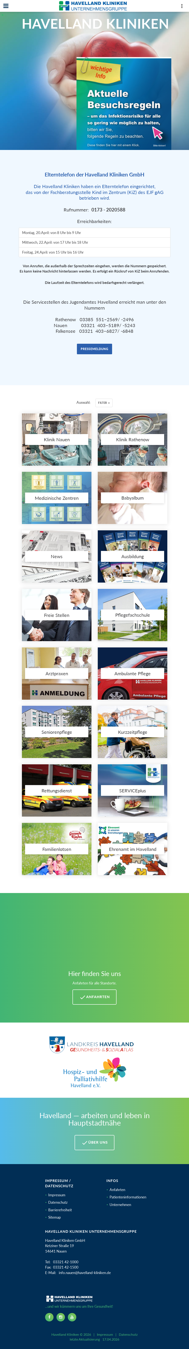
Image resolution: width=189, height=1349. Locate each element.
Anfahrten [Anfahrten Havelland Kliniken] (94, 997)
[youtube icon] (72, 1317)
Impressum (56, 1195)
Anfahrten (117, 1189)
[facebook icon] (49, 1317)
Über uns (94, 1142)
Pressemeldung (94, 349)
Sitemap (54, 1217)
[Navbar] (6, 6)
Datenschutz (58, 1202)
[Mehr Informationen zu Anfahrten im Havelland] (94, 934)
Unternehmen (120, 1204)
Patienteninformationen (128, 1197)
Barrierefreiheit (60, 1210)
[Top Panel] (182, 7)
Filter (104, 402)
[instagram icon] (60, 1317)
